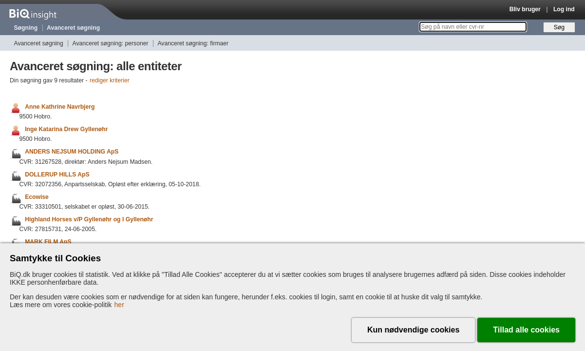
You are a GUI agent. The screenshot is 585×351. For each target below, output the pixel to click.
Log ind (564, 9)
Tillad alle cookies (526, 330)
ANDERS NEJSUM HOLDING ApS (71, 152)
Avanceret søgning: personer (111, 43)
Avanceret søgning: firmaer (192, 43)
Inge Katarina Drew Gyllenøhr (66, 129)
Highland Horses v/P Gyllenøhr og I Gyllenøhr (89, 219)
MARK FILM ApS (48, 241)
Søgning (26, 27)
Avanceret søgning (73, 27)
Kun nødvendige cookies (413, 330)
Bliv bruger (525, 9)
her (119, 305)
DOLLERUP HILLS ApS (57, 174)
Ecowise (37, 197)
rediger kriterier (110, 80)
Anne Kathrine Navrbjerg (59, 106)
